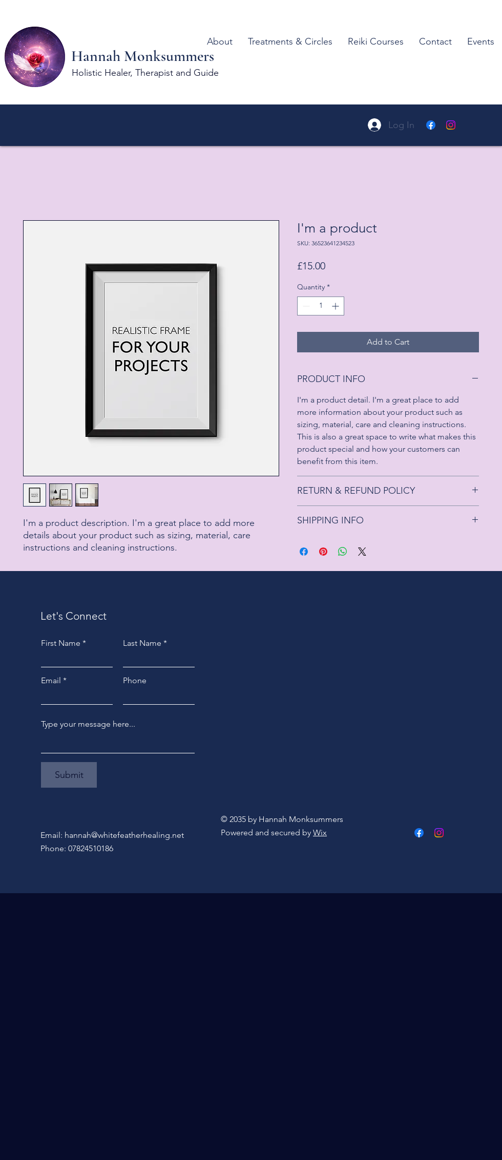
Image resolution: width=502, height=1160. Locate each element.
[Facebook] (431, 125)
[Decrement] (305, 306)
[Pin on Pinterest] (323, 551)
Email (51, 681)
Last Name (142, 643)
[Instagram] (451, 125)
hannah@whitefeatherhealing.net (124, 835)
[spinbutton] (320, 306)
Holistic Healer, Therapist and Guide (145, 72)
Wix (320, 832)
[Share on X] (362, 551)
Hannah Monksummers (144, 56)
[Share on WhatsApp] (343, 551)
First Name (60, 643)
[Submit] (69, 775)
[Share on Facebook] (304, 551)
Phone (135, 681)
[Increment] (336, 306)
